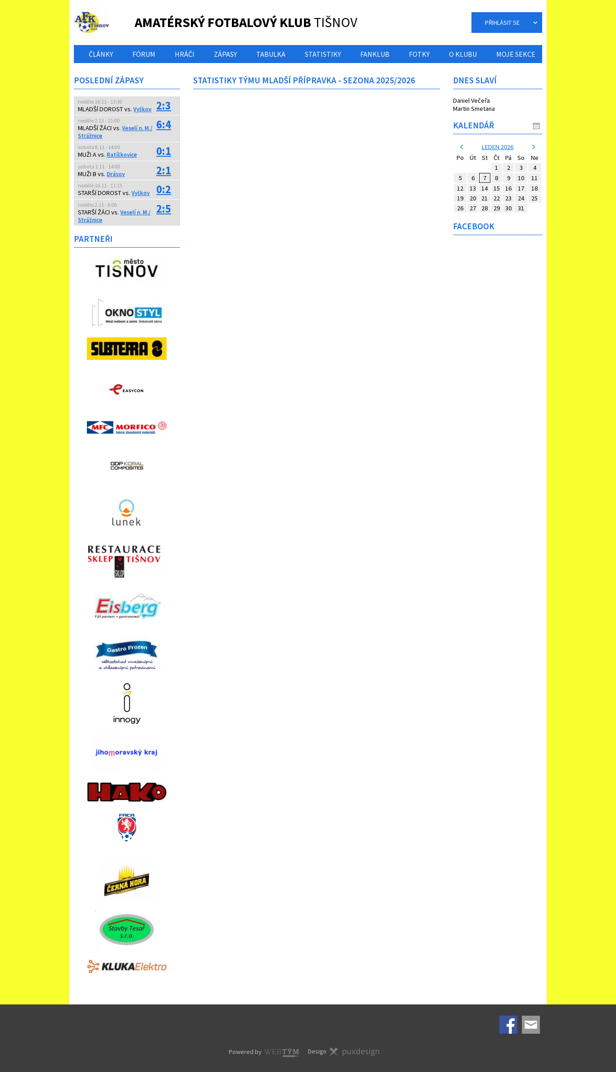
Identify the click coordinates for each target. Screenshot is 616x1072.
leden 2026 (497, 147)
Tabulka (270, 54)
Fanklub (375, 54)
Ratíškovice (122, 155)
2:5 (163, 209)
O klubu (463, 54)
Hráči (185, 54)
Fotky (419, 54)
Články (101, 54)
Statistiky (323, 54)
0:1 (163, 151)
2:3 (163, 106)
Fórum (143, 54)
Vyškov (142, 109)
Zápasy (225, 54)
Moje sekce (515, 54)
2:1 (163, 170)
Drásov (116, 174)
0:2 (163, 189)
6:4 (163, 125)
